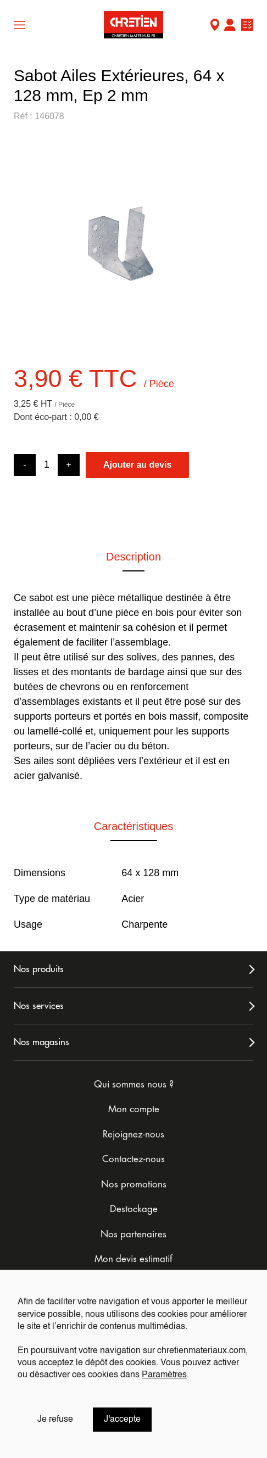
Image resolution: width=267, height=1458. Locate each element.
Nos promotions (133, 1184)
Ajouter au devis (137, 464)
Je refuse (55, 1419)
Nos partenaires (133, 1234)
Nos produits (39, 969)
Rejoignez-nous (133, 1134)
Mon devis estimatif (133, 1259)
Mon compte (230, 26)
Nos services (39, 1006)
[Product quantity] (47, 464)
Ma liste (247, 26)
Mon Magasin (215, 26)
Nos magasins (41, 1042)
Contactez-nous (133, 1159)
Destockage (134, 1209)
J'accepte (122, 1419)
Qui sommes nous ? (134, 1084)
